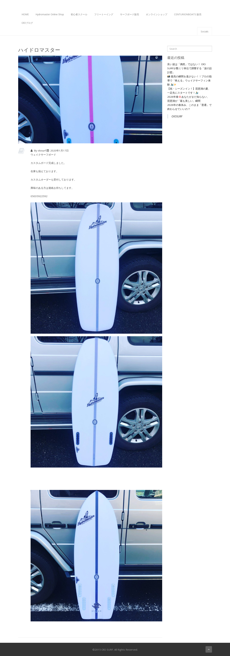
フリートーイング (103, 14)
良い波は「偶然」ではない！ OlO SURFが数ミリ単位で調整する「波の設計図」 (189, 68)
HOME (25, 14)
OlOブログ (27, 22)
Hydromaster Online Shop (50, 14)
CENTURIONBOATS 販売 (187, 14)
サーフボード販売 (129, 14)
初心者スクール (79, 14)
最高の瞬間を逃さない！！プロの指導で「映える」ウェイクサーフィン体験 (189, 80)
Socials (204, 31)
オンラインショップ (156, 14)
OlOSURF (177, 116)
